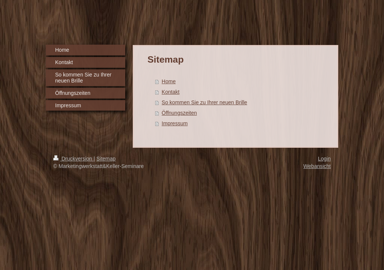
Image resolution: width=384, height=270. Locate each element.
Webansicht (317, 166)
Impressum (175, 123)
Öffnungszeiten (179, 113)
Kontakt (170, 92)
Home (169, 81)
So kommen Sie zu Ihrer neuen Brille (204, 102)
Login (324, 159)
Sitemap (106, 159)
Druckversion (73, 159)
